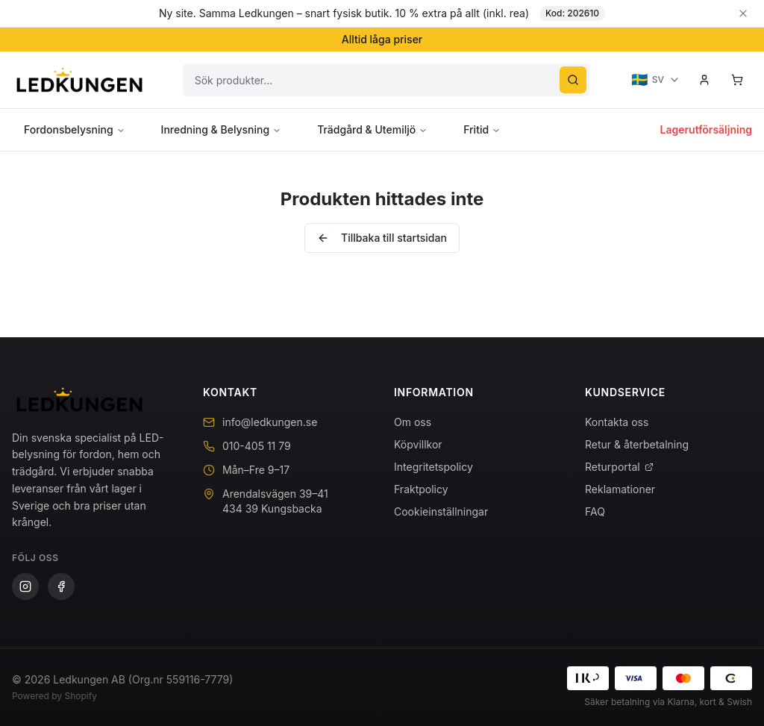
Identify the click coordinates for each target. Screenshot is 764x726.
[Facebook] (61, 586)
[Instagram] (25, 586)
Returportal (619, 466)
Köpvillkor (418, 444)
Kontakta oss (616, 422)
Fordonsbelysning (74, 129)
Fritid (482, 129)
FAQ (595, 511)
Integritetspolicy (433, 466)
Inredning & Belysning (221, 129)
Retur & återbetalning (637, 444)
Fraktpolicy (421, 489)
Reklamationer (620, 489)
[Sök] (573, 79)
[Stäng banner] (743, 13)
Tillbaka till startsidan (382, 237)
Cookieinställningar (441, 511)
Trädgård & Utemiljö (372, 129)
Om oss (412, 422)
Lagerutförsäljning (706, 129)
